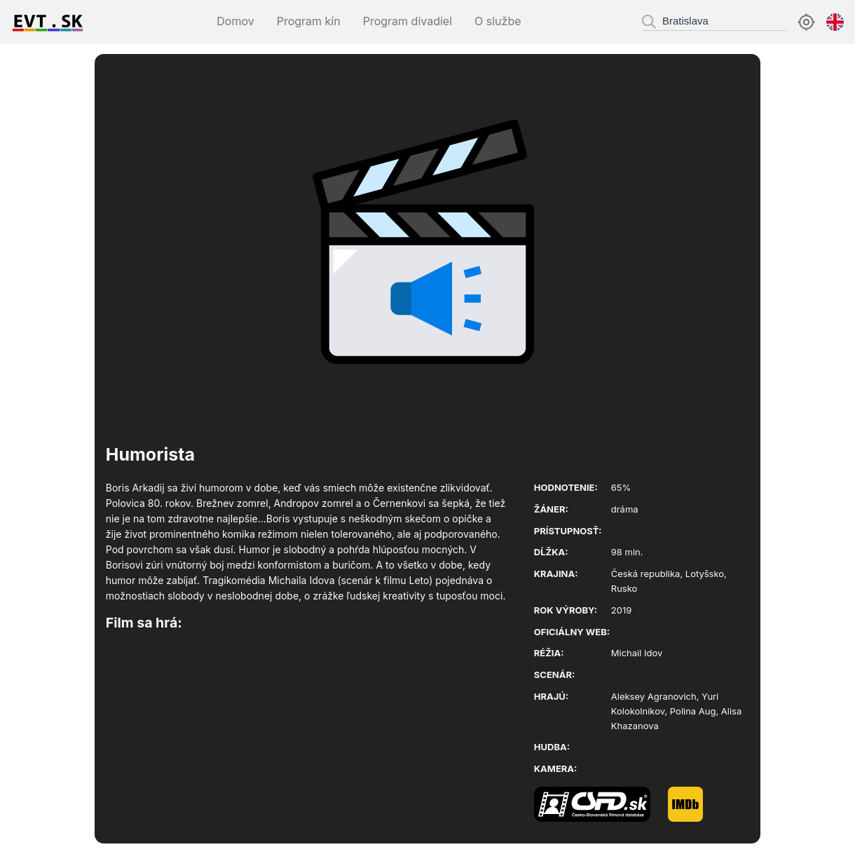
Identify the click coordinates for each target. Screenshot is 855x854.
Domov (235, 21)
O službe (497, 21)
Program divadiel (407, 21)
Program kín (309, 21)
